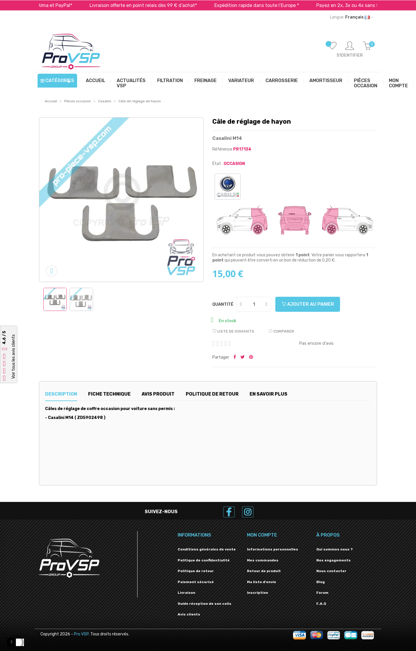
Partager (234, 357)
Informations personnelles (272, 549)
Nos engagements (333, 560)
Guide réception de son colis (204, 604)
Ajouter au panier (307, 304)
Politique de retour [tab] (212, 394)
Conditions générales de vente (207, 549)
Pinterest (251, 357)
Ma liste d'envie (261, 582)
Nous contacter (331, 571)
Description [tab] (61, 394)
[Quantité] (254, 304)
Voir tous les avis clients (13, 356)
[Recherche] (237, 48)
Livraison (186, 593)
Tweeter (242, 357)
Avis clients (189, 614)
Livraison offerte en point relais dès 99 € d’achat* (153, 5)
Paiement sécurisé (196, 582)
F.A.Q (321, 604)
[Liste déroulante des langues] (351, 17)
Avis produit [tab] (158, 394)
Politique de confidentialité (204, 560)
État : (217, 163)
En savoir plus (268, 394)
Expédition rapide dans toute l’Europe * (266, 5)
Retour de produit (264, 571)
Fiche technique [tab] (109, 394)
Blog (320, 582)
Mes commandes (262, 560)
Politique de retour (196, 571)
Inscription (257, 593)
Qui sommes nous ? (334, 549)
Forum (322, 593)
